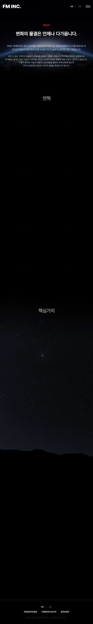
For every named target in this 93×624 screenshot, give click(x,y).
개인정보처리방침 (30, 612)
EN (80, 6)
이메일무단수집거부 (49, 612)
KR (72, 6)
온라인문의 (65, 612)
